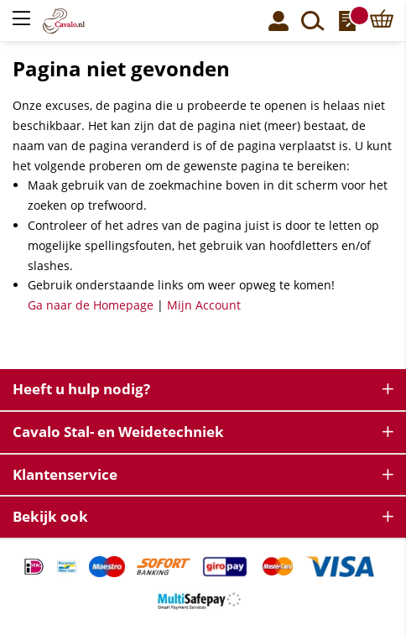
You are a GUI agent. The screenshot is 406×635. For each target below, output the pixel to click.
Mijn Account (204, 305)
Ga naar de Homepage (91, 305)
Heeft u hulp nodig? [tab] (81, 388)
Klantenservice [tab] (65, 474)
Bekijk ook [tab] (50, 516)
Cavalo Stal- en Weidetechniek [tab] (118, 431)
